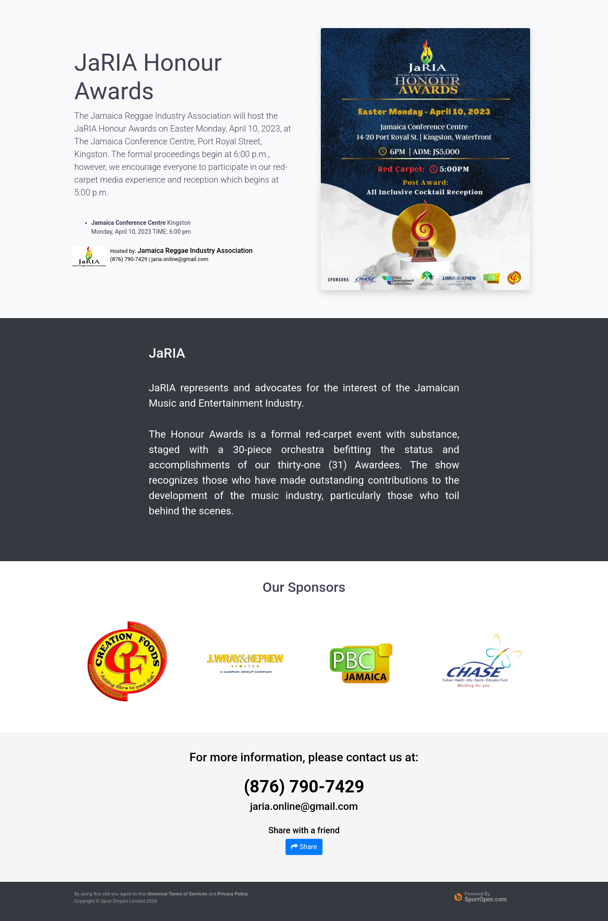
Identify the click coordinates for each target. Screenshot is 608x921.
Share (304, 847)
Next (512, 661)
